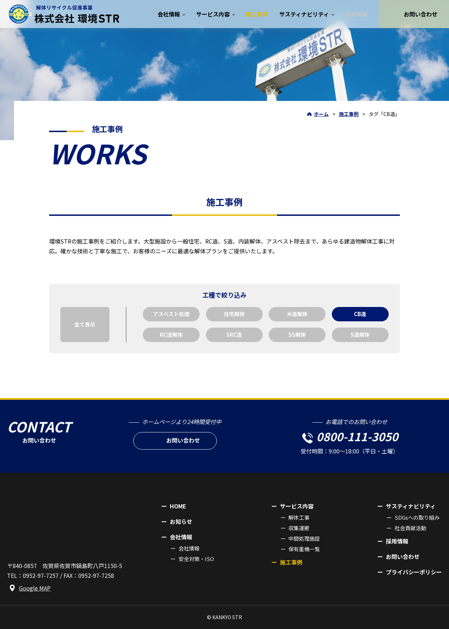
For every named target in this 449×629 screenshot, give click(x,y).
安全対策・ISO (196, 558)
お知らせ (181, 521)
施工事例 (348, 113)
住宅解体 (234, 313)
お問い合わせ (403, 556)
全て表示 (84, 324)
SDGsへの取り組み (417, 517)
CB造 (360, 313)
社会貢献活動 (410, 528)
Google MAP (35, 588)
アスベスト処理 (171, 313)
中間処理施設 (304, 538)
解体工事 (298, 517)
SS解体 (297, 334)
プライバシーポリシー (414, 572)
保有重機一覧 (304, 549)
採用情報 (397, 541)
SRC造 (234, 334)
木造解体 (297, 313)
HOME (178, 506)
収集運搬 (298, 528)
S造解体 (360, 334)
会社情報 (189, 548)
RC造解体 (171, 334)
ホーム (321, 113)
